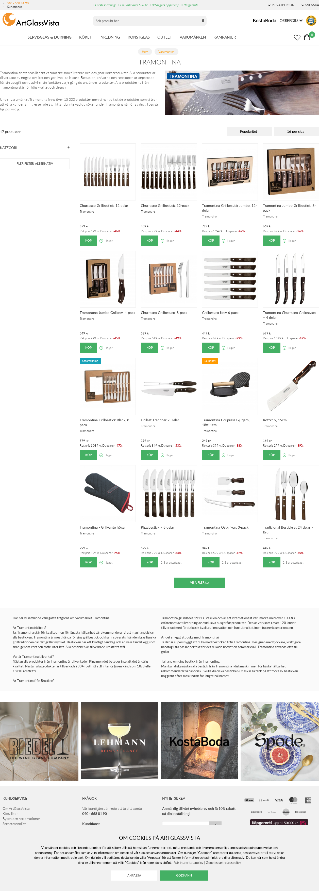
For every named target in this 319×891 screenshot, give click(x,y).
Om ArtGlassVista (16, 808)
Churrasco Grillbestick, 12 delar (104, 205)
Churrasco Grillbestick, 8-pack (164, 312)
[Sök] (146, 21)
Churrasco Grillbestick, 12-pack (165, 205)
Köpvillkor (10, 814)
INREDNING (109, 37)
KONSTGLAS (139, 37)
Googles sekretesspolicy (223, 862)
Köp (88, 240)
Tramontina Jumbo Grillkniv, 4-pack (107, 312)
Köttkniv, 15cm (275, 419)
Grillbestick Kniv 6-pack (220, 312)
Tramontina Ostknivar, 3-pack (225, 527)
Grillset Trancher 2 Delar (160, 419)
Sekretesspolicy (14, 824)
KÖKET (85, 37)
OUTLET (164, 37)
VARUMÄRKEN (193, 37)
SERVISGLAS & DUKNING (50, 37)
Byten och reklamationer (21, 819)
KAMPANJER (224, 37)
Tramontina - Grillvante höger (103, 527)
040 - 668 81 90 (18, 3)
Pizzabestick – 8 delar (157, 527)
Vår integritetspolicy (189, 862)
